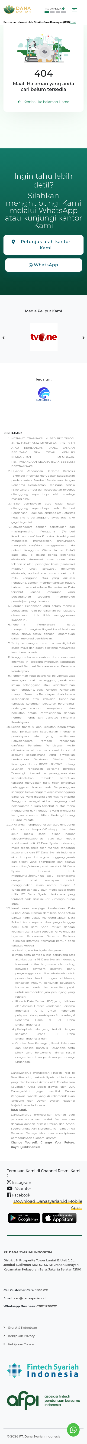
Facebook (18, 1195)
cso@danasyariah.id (29, 1298)
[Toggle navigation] (74, 9)
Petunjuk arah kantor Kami (41, 245)
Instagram (19, 1182)
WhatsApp (43, 265)
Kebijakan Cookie (21, 1344)
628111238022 (46, 1306)
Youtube (19, 1188)
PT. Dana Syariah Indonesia (40, 1436)
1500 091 (41, 1290)
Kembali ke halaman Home (43, 102)
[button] (63, 8)
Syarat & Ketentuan (22, 1327)
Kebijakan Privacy (21, 1336)
